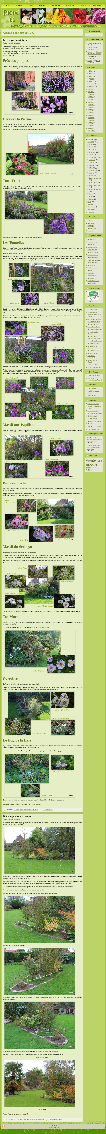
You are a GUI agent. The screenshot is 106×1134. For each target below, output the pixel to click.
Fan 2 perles (92, 388)
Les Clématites (93, 252)
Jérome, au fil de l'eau (95, 413)
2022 (91, 97)
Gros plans (91, 223)
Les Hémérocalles (94, 260)
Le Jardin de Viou (93, 343)
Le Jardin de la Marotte (93, 333)
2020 (91, 102)
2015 (91, 115)
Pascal (90, 43)
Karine (10, 43)
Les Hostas (91, 265)
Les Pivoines (92, 276)
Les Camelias (92, 250)
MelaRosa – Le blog (94, 426)
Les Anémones (93, 242)
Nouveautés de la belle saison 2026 (93, 448)
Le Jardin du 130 (93, 350)
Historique (91, 226)
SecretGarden (92, 364)
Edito (89, 220)
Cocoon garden (93, 312)
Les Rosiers (92, 283)
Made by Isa (92, 395)
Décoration (92, 157)
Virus (89, 469)
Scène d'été (93, 182)
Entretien (30, 1119)
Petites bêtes (93, 170)
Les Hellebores (93, 257)
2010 (91, 128)
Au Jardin (17, 810)
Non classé (91, 207)
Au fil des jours (93, 309)
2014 (91, 118)
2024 (91, 92)
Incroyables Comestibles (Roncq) (95, 379)
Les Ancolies (92, 239)
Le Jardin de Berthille (95, 329)
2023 (91, 94)
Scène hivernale (94, 185)
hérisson (88, 467)
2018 (91, 107)
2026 (92, 71)
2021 (91, 99)
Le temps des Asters (15, 39)
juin (92, 73)
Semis (91, 194)
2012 (91, 123)
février (93, 84)
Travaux (90, 209)
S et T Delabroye (93, 429)
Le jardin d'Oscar (93, 324)
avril (92, 79)
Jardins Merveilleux (94, 319)
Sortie (91, 199)
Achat (91, 144)
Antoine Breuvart (93, 404)
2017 (91, 110)
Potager (91, 173)
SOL (90, 196)
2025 (91, 89)
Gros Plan (23, 810)
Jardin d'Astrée (93, 411)
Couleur (91, 155)
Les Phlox (91, 273)
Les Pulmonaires (93, 281)
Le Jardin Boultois (94, 322)
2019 (91, 105)
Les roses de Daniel (94, 421)
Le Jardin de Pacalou (95, 341)
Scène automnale (32, 810)
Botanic (91, 149)
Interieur (92, 168)
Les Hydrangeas (93, 268)
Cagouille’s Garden (93, 445)
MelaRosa (91, 424)
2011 (91, 125)
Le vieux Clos (92, 353)
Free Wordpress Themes (55, 1132)
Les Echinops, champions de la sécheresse (94, 440)
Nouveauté (94, 467)
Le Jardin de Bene (94, 327)
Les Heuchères (93, 262)
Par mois (91, 231)
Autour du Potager (94, 376)
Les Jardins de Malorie (93, 361)
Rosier (91, 175)
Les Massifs (92, 228)
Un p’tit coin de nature (95, 367)
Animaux (91, 139)
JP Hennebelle (92, 416)
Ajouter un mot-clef (94, 462)
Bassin (91, 147)
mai (92, 76)
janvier (93, 87)
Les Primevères (93, 278)
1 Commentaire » (48, 810)
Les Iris (90, 270)
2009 (91, 131)
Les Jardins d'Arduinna (91, 357)
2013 (91, 120)
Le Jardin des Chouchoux (92, 347)
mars (93, 81)
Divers (90, 204)
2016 (91, 112)
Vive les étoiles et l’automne (95, 53)
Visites (90, 212)
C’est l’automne (94, 57)
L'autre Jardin (92, 419)
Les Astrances (92, 247)
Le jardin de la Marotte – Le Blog (94, 337)
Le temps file (93, 48)
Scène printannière (95, 189)
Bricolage (23, 1119)
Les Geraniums (93, 255)
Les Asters (91, 244)
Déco (89, 202)
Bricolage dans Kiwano (17, 816)
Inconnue (92, 165)
